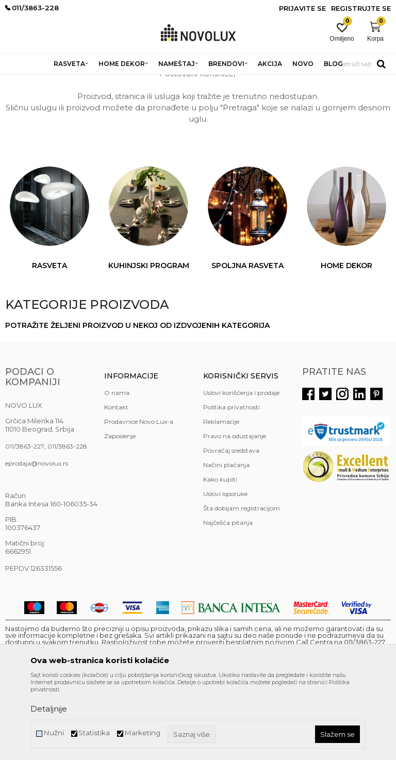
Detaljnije (48, 709)
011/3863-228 (67, 521)
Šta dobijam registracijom (241, 583)
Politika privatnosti (231, 482)
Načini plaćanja (226, 539)
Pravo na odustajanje (234, 511)
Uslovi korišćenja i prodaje (241, 467)
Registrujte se (361, 8)
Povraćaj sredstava (231, 525)
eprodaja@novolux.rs (36, 538)
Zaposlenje (120, 511)
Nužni (53, 733)
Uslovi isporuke (225, 568)
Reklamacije (221, 496)
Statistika (94, 733)
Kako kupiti (220, 554)
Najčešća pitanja (228, 597)
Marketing (142, 733)
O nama (116, 467)
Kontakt (116, 482)
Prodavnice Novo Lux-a (138, 496)
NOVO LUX (22, 81)
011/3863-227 (24, 521)
